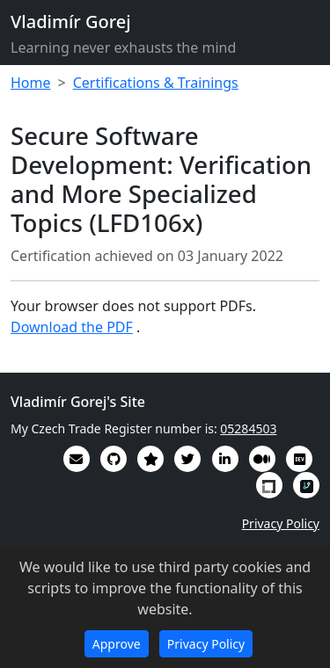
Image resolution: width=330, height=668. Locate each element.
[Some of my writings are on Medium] (262, 459)
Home (31, 82)
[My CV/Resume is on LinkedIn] (225, 459)
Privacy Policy (280, 523)
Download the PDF (72, 327)
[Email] (76, 459)
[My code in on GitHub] (113, 459)
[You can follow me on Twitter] (187, 459)
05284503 (248, 428)
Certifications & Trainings (155, 82)
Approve (116, 643)
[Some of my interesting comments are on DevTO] (299, 459)
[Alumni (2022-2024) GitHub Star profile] (150, 459)
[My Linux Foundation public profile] (269, 485)
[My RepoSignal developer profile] (306, 485)
